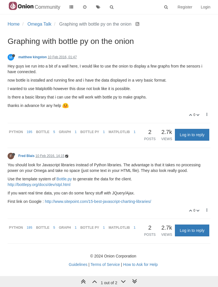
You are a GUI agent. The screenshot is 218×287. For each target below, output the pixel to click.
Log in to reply (192, 135)
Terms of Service (105, 264)
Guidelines (78, 264)
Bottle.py (64, 179)
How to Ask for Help (140, 264)
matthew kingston (32, 57)
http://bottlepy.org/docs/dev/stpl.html (39, 184)
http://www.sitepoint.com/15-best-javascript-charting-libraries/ (98, 201)
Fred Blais (26, 156)
